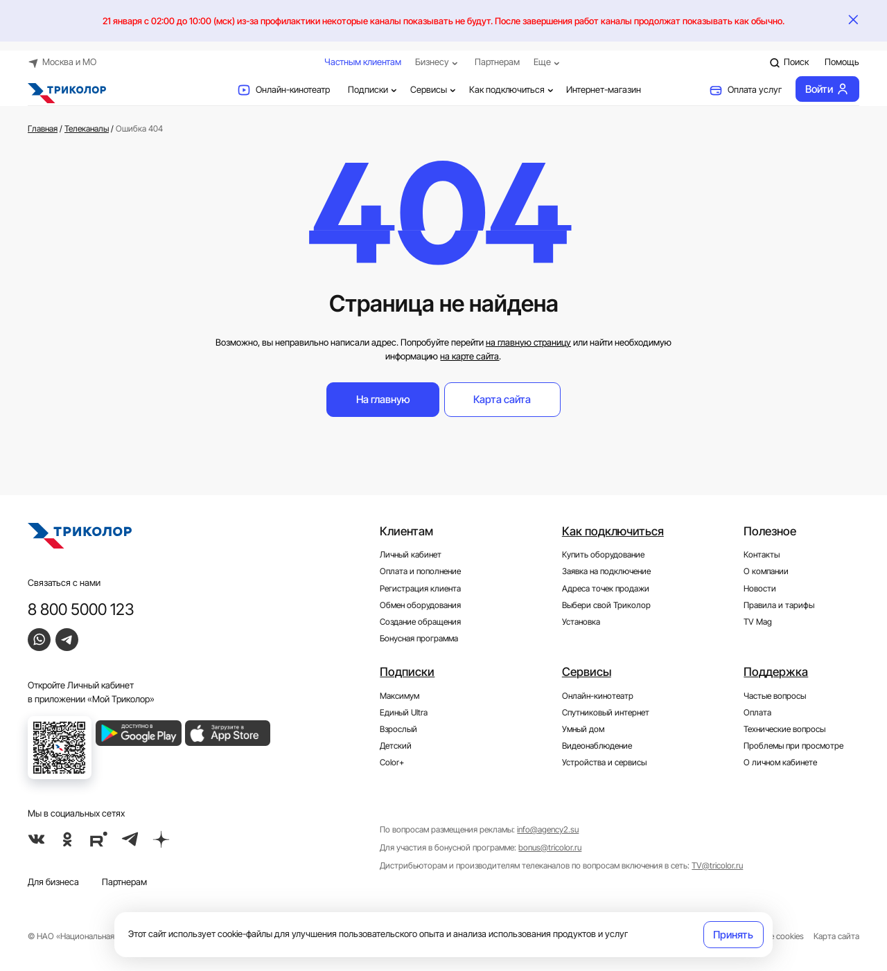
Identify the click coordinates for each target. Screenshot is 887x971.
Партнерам (497, 61)
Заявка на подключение (606, 571)
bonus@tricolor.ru (549, 848)
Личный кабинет (410, 555)
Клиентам (406, 531)
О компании (766, 571)
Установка (581, 622)
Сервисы (434, 90)
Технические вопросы (784, 729)
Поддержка (776, 672)
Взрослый (398, 729)
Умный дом (583, 729)
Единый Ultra (404, 713)
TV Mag (758, 622)
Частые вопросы (775, 695)
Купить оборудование (603, 555)
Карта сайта (502, 399)
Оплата (757, 713)
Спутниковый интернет (605, 713)
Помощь (842, 61)
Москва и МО (62, 62)
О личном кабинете (780, 762)
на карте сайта (469, 356)
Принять (733, 934)
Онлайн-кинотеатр (283, 90)
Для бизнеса (53, 881)
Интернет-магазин (603, 89)
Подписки (374, 90)
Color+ (392, 762)
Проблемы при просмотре (793, 746)
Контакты (762, 555)
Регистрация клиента (420, 589)
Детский (396, 746)
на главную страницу (528, 342)
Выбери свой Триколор (606, 605)
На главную (383, 399)
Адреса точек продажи (605, 589)
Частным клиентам (362, 61)
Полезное (770, 531)
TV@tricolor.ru (717, 866)
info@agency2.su (548, 830)
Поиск (789, 62)
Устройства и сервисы (604, 762)
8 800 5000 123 (81, 609)
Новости (760, 589)
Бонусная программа (419, 638)
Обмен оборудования (420, 605)
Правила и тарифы (779, 605)
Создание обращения (420, 622)
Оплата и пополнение (420, 571)
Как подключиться (512, 90)
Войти (827, 89)
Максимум (399, 695)
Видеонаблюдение (597, 746)
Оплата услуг (745, 90)
